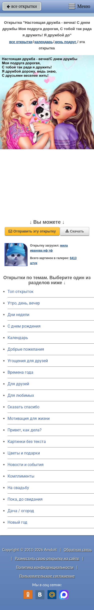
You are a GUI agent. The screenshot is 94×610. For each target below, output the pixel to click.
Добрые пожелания (26, 349)
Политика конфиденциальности (44, 567)
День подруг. (66, 42)
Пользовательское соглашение (47, 576)
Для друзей (18, 384)
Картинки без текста (27, 441)
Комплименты (21, 476)
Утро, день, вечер (24, 303)
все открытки (22, 6)
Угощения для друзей (28, 360)
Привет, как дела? (25, 430)
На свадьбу (18, 487)
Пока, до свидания (25, 499)
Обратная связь (78, 549)
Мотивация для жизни (29, 418)
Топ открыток (21, 291)
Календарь (43, 42)
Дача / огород (21, 510)
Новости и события (26, 464)
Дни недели (18, 314)
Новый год (17, 522)
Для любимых (21, 395)
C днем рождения (24, 326)
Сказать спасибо (23, 407)
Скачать (74, 231)
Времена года (20, 372)
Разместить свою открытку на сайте (47, 558)
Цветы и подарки (24, 453)
